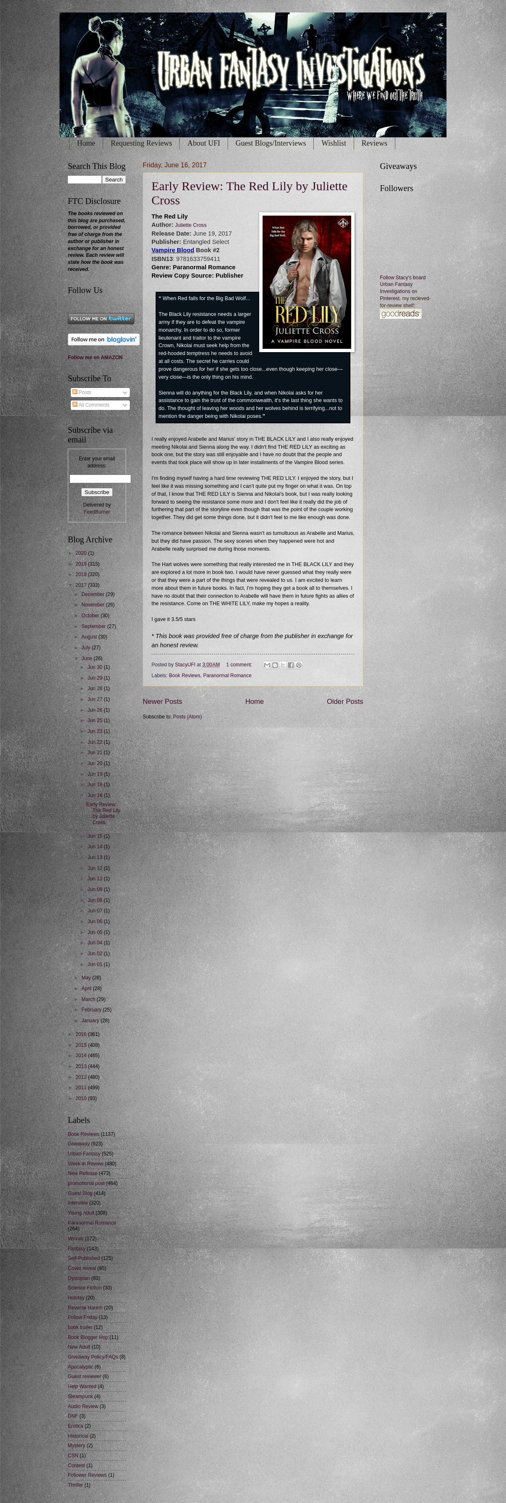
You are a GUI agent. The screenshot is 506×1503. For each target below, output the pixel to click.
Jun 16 (95, 795)
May (87, 978)
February (92, 1010)
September (94, 626)
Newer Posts (162, 702)
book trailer (80, 1327)
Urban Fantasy (84, 1154)
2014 (81, 1055)
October (91, 616)
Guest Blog (80, 1193)
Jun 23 (95, 731)
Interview (78, 1203)
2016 (81, 1034)
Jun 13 (95, 857)
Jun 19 (95, 774)
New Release (82, 1173)
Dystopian (79, 1278)
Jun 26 (95, 710)
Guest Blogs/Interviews (271, 143)
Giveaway (78, 1144)
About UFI (203, 143)
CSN (73, 1455)
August (90, 637)
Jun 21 (95, 752)
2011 (81, 1088)
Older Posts (345, 702)
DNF (73, 1416)
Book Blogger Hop (88, 1337)
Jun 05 (95, 932)
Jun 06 (95, 921)
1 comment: (240, 665)
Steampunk (80, 1396)
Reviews (374, 143)
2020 (81, 553)
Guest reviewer (84, 1376)
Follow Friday (82, 1317)
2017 (81, 585)
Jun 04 (95, 943)
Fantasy (77, 1249)
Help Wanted (82, 1386)
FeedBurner (97, 512)
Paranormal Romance (227, 675)
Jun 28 (95, 688)
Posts (81, 392)
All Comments (90, 405)
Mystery (76, 1445)
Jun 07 (95, 911)
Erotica (75, 1426)
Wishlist (333, 143)
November (94, 605)
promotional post (86, 1183)
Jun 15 (95, 836)
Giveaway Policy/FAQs (93, 1357)
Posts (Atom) (187, 717)
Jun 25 (95, 720)
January (91, 1021)
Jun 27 (95, 699)
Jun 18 (95, 785)
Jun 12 (95, 868)
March (89, 999)
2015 (81, 1045)
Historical (78, 1436)
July (87, 648)
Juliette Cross (190, 225)
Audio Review (83, 1406)
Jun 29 (95, 678)
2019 (81, 564)
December (94, 594)
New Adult (79, 1347)
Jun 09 (95, 889)
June (88, 658)
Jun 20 (95, 763)
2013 (81, 1066)
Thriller (75, 1485)
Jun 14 (95, 847)
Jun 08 (95, 900)
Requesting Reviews (141, 143)
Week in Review (85, 1164)
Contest (76, 1465)
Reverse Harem (85, 1308)
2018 (81, 574)
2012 (81, 1077)
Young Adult (81, 1213)
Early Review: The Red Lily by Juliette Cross (103, 813)
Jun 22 (95, 742)
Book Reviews (185, 675)
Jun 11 (95, 879)
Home (86, 143)
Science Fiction (85, 1288)
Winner (76, 1239)
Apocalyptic (80, 1367)
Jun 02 (95, 953)
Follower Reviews (87, 1475)
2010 (81, 1098)
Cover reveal (82, 1268)
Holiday (76, 1298)
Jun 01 (95, 964)
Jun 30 (95, 667)
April (87, 988)
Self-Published (84, 1258)
